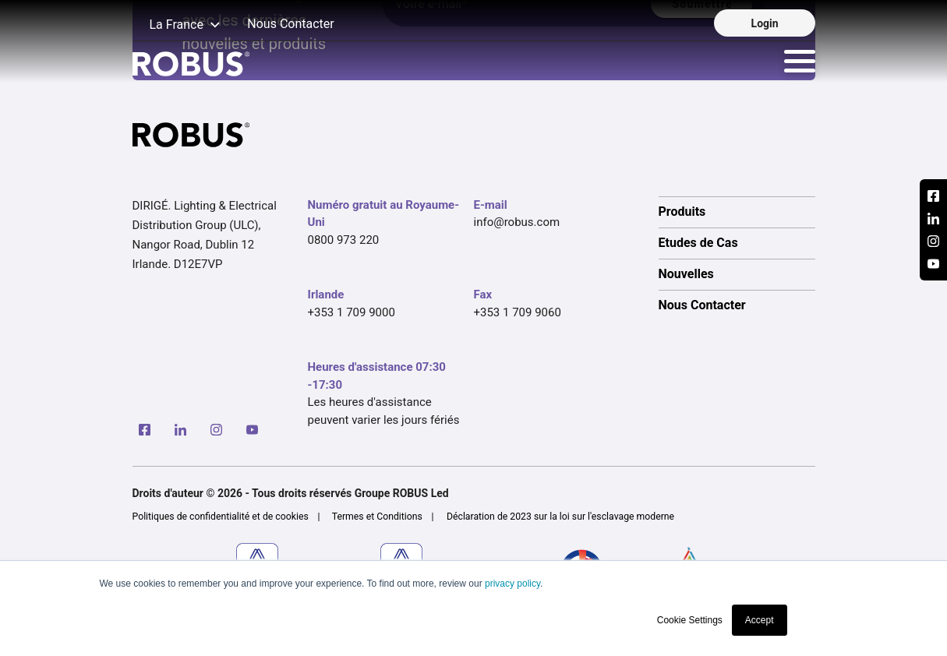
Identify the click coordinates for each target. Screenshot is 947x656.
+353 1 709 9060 (517, 312)
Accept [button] (759, 620)
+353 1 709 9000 (351, 312)
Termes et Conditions (377, 516)
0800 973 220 (344, 240)
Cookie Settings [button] (690, 620)
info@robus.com (517, 222)
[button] (177, 25)
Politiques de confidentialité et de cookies (221, 516)
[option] (737, 211)
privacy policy (512, 583)
